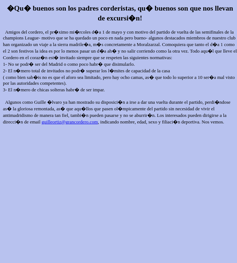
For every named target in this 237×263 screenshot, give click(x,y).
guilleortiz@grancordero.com (70, 122)
